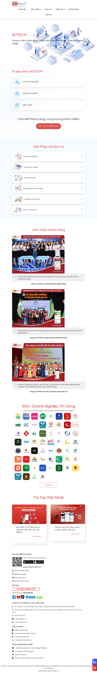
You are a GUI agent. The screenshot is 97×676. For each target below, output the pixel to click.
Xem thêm (48, 485)
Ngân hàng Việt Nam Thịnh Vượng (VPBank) (29, 648)
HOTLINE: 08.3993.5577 (26, 589)
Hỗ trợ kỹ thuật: (22, 593)
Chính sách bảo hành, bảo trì (24, 633)
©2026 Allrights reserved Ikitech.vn (48, 671)
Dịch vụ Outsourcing (20, 581)
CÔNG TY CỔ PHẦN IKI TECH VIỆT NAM (27, 658)
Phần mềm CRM (19, 577)
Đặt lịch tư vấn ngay (48, 126)
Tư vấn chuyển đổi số (20, 570)
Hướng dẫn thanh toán (21, 640)
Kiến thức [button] (60, 9)
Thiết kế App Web (19, 574)
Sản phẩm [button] (35, 9)
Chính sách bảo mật (20, 637)
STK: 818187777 (19, 654)
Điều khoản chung (20, 630)
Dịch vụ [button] (48, 9)
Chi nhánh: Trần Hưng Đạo (23, 651)
